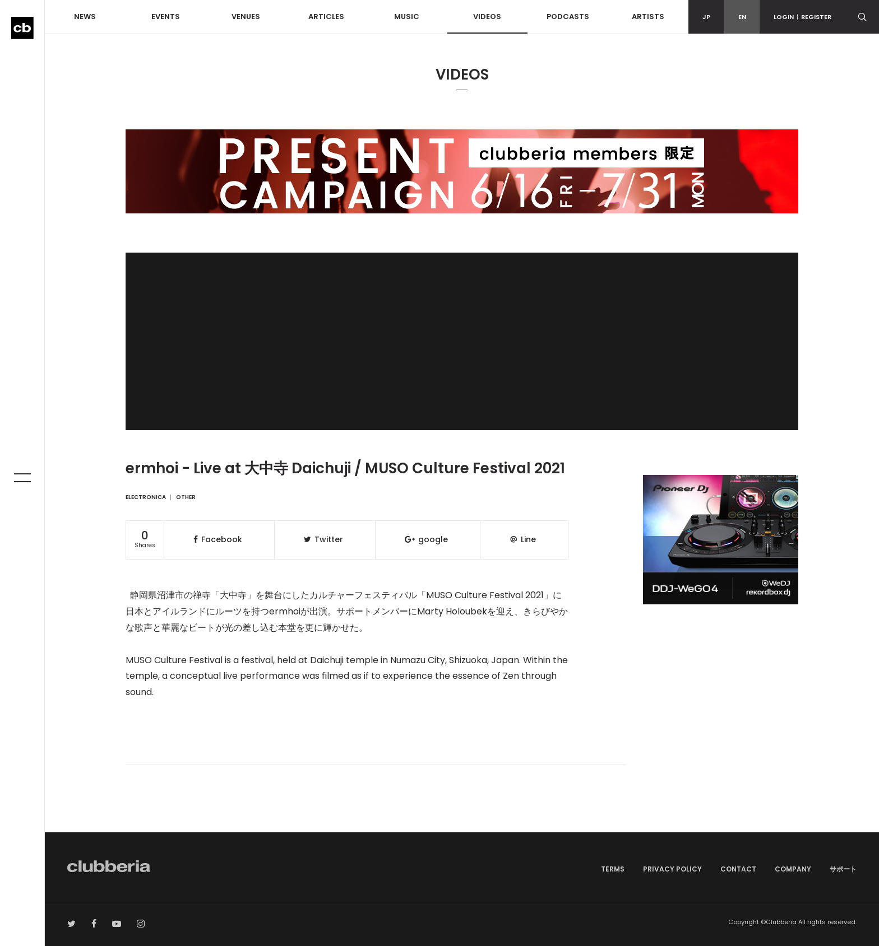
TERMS (612, 869)
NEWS (85, 16)
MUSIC (406, 16)
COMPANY (793, 869)
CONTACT (738, 869)
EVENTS (165, 16)
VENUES (246, 16)
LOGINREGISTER (802, 17)
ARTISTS (648, 16)
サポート (843, 869)
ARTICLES (326, 16)
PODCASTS (568, 16)
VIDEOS (487, 16)
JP (706, 16)
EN (742, 16)
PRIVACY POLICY (672, 869)
